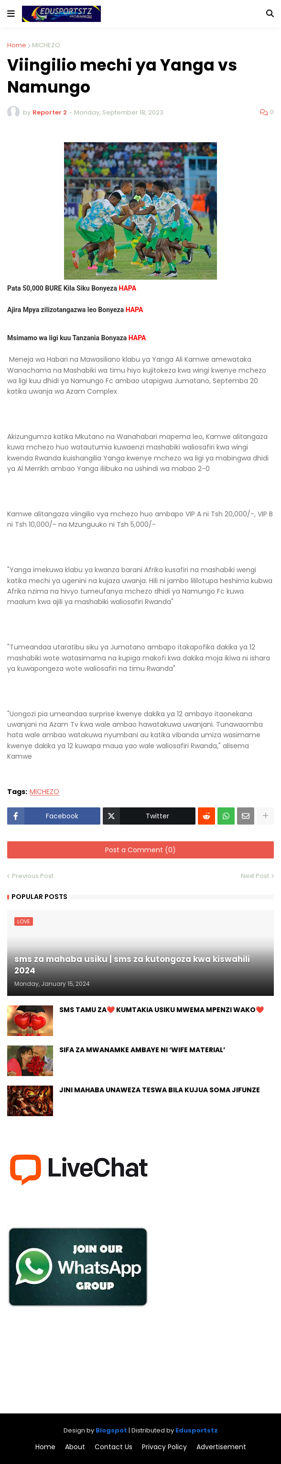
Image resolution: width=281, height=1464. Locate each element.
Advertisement (221, 1447)
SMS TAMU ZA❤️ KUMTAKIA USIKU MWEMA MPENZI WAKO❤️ (161, 1009)
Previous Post (33, 876)
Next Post (255, 876)
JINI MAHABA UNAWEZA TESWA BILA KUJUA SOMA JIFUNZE (159, 1090)
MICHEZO (46, 45)
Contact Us (113, 1447)
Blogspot (111, 1430)
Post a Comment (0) (140, 850)
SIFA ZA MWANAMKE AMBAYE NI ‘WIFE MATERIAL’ (142, 1050)
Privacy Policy (164, 1447)
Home (16, 45)
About (75, 1447)
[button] (11, 14)
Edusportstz (196, 1430)
